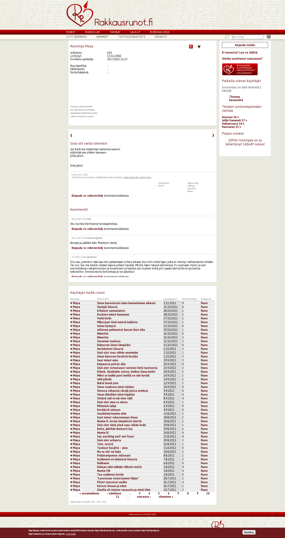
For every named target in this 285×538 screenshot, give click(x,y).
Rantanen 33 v (231, 126)
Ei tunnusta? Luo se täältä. (240, 52)
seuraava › (144, 496)
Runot (71, 32)
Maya (75, 303)
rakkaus (191, 185)
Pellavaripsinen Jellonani (113, 455)
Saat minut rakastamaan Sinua (117, 417)
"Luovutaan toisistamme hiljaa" (118, 478)
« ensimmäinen (89, 493)
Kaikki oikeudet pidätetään (137, 177)
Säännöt (102, 36)
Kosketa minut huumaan (113, 314)
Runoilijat (92, 32)
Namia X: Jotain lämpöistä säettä (119, 421)
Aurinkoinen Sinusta (110, 348)
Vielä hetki (104, 318)
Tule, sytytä (105, 444)
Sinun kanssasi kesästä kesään (117, 356)
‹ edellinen (114, 493)
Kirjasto (161, 36)
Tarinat (115, 32)
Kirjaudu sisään (245, 45)
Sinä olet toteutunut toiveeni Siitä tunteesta (127, 367)
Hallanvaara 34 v (233, 123)
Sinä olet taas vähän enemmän (117, 352)
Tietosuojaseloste (131, 36)
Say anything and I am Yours (115, 436)
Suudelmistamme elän (112, 413)
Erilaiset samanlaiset (111, 310)
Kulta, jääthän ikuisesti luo (115, 428)
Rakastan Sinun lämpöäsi (114, 345)
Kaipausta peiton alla (111, 364)
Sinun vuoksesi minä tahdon (115, 386)
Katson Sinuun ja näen (112, 486)
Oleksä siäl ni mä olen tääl (115, 398)
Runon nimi (103, 299)
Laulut (135, 32)
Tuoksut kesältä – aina (112, 447)
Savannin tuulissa (109, 341)
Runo (161, 185)
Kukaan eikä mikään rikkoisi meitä (119, 467)
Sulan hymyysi (106, 326)
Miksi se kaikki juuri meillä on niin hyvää (123, 375)
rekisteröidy (95, 195)
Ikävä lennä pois (108, 383)
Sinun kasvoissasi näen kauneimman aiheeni (126, 303)
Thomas (234, 96)
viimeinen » (166, 496)
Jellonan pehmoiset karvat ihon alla (121, 329)
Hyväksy (249, 532)
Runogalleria (159, 32)
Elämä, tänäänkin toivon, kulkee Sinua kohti (126, 371)
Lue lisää (71, 534)
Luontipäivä (171, 299)
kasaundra (236, 100)
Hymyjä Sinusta (107, 306)
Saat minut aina (107, 360)
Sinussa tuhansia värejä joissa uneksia (122, 390)
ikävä (190, 191)
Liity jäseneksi (76, 36)
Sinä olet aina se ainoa (112, 402)
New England (95, 238)
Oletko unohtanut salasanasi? (242, 58)
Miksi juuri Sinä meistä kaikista (117, 322)
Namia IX (103, 432)
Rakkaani (103, 463)
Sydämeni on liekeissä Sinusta (117, 459)
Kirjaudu (77, 195)
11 (117, 496)
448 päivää (104, 379)
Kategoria (206, 299)
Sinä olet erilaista (109, 440)
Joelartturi (91, 257)
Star (89, 219)
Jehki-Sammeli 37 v (234, 120)
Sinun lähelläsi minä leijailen (116, 394)
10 (208, 493)
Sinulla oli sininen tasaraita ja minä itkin (123, 489)
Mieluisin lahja (106, 406)
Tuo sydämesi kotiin (110, 474)
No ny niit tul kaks (109, 451)
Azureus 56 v (230, 117)
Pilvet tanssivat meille (112, 482)
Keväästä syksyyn (109, 409)
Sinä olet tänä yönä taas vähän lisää (121, 425)
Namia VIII (103, 470)
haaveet (191, 188)
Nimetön (103, 333)
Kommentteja (189, 299)
